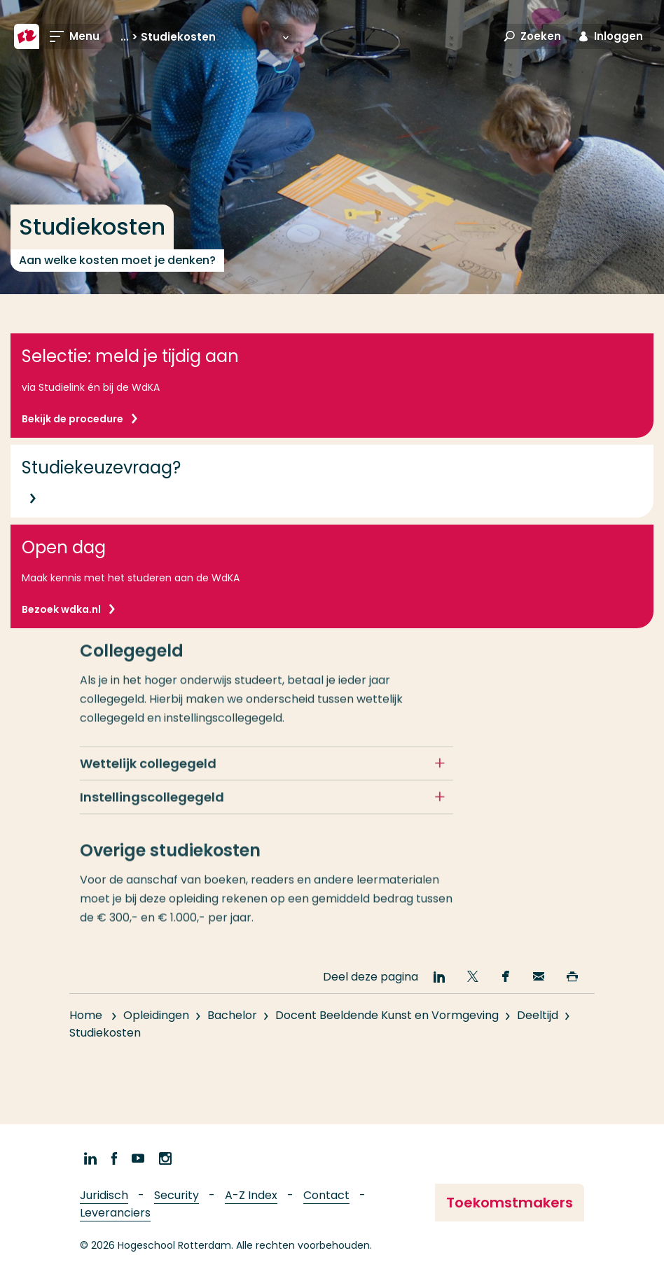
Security (176, 1195)
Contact (326, 1195)
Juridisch (104, 1195)
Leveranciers (115, 1213)
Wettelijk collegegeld (148, 774)
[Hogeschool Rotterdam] (26, 36)
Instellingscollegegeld (152, 808)
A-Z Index (251, 1195)
